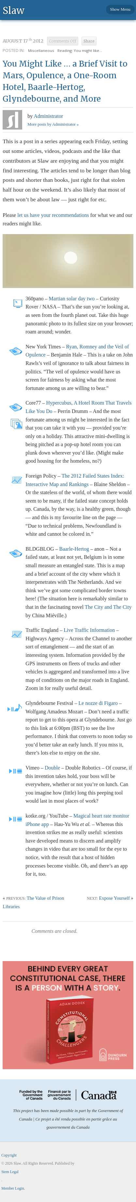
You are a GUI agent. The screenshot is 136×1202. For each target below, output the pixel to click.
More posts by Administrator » (53, 124)
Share (89, 41)
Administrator (48, 116)
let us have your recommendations (53, 215)
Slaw (13, 10)
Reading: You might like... (79, 50)
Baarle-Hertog (74, 549)
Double (52, 767)
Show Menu (120, 9)
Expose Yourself (114, 898)
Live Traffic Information (89, 630)
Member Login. (13, 1188)
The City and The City (108, 607)
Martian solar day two (72, 298)
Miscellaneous (41, 50)
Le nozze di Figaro (98, 703)
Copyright (9, 1155)
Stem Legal (10, 1172)
